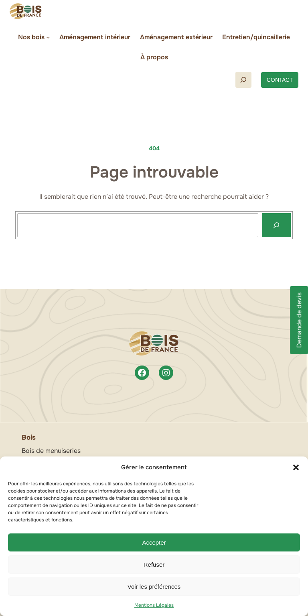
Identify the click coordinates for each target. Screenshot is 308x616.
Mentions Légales (154, 605)
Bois (29, 437)
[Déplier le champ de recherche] (243, 80)
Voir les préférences (154, 586)
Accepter (154, 542)
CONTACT (280, 79)
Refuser (154, 564)
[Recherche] (276, 225)
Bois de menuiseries (51, 450)
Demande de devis (299, 319)
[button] (296, 467)
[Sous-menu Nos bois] (48, 37)
